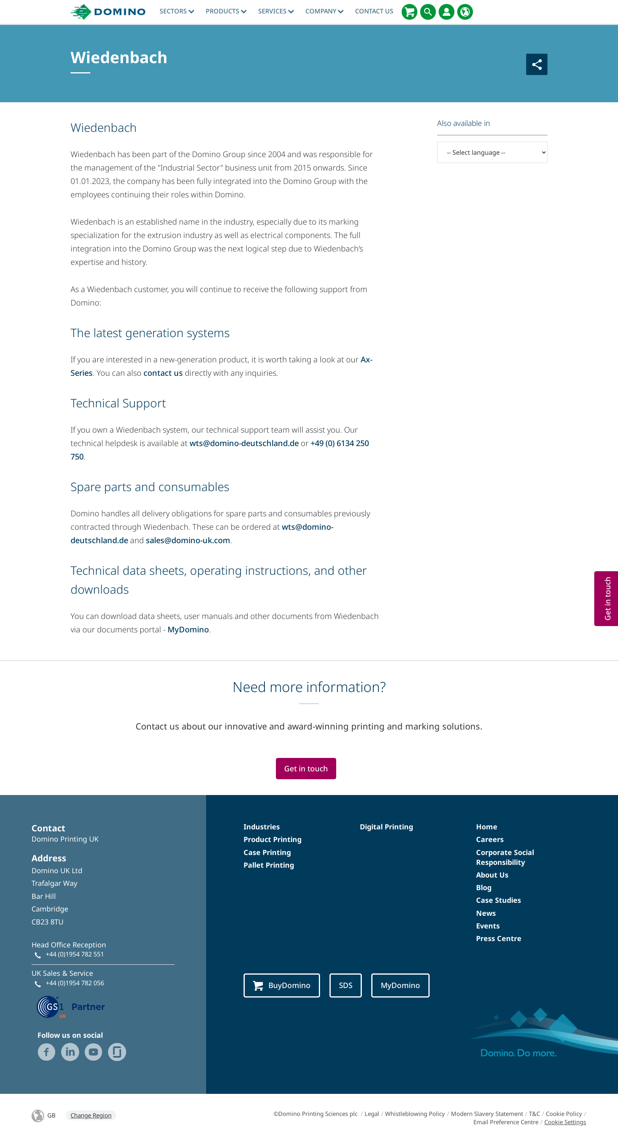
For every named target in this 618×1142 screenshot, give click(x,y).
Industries (262, 826)
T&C (534, 1114)
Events (488, 925)
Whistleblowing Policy (415, 1114)
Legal (372, 1114)
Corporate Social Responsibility (505, 857)
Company (324, 11)
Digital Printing (386, 826)
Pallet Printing (269, 865)
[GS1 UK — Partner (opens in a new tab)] (71, 1006)
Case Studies (498, 900)
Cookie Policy (564, 1114)
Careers (490, 839)
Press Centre (498, 938)
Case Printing (267, 852)
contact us (163, 373)
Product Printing (273, 839)
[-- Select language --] (492, 152)
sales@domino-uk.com (188, 540)
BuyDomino (282, 985)
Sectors (177, 11)
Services (276, 11)
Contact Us (374, 11)
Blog (483, 887)
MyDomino (188, 629)
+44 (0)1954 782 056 (75, 983)
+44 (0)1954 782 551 (75, 954)
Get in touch (306, 768)
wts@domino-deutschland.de (244, 443)
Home (486, 826)
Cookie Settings (565, 1122)
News (486, 913)
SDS (345, 985)
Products (226, 11)
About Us (492, 874)
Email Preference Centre (505, 1122)
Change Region (91, 1115)
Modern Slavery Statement (487, 1114)
